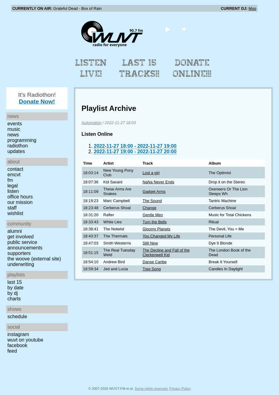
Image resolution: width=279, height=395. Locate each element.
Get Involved (20, 236)
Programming (21, 140)
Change (149, 207)
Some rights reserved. (151, 388)
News (13, 134)
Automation (92, 122)
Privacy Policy (180, 388)
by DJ (12, 293)
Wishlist (15, 213)
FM (10, 180)
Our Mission (20, 202)
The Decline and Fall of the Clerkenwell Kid (165, 252)
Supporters (19, 253)
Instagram (18, 334)
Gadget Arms (153, 191)
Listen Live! (91, 68)
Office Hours (20, 196)
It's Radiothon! (37, 98)
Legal (12, 185)
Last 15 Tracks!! (139, 68)
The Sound (152, 200)
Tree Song (151, 269)
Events (14, 123)
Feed (12, 351)
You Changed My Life (161, 236)
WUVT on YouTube (25, 339)
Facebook (17, 345)
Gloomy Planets (156, 229)
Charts (14, 298)
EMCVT (14, 174)
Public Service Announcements (24, 245)
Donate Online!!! (192, 68)
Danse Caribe (154, 262)
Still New (150, 243)
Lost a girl (150, 172)
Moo (252, 8)
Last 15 (14, 282)
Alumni (14, 231)
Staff (12, 207)
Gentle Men (152, 215)
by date (15, 287)
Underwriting (20, 264)
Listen (13, 191)
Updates (16, 151)
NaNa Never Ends (158, 182)
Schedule (17, 316)
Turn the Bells (154, 222)
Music (13, 129)
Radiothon (17, 145)
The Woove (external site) (34, 258)
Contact (15, 169)
